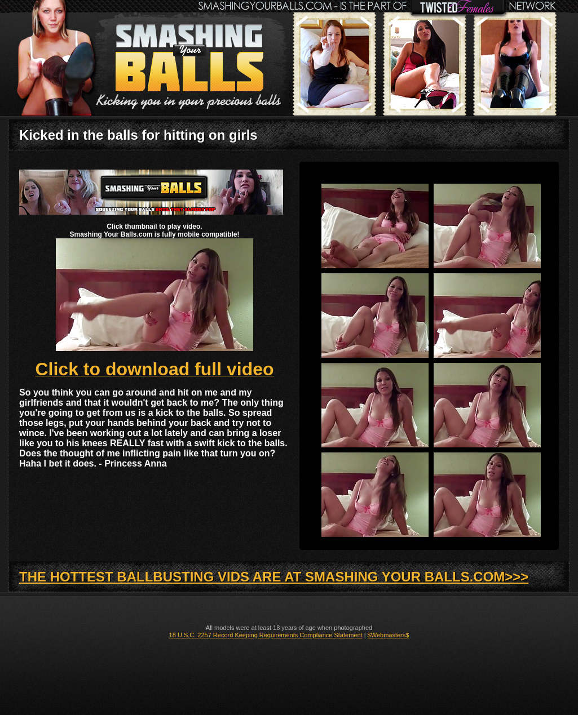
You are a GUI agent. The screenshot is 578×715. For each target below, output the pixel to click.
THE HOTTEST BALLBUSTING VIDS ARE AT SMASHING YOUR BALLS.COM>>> (273, 576)
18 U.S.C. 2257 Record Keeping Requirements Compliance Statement (266, 635)
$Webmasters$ (388, 635)
